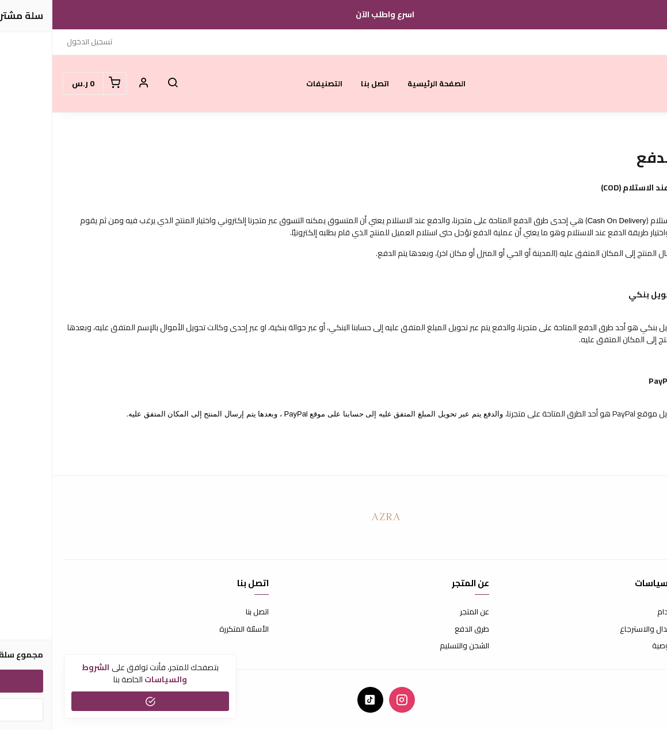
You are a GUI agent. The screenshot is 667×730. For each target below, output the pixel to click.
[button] (120, 83)
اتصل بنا (322, 83)
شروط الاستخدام (631, 612)
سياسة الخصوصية (628, 646)
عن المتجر (422, 612)
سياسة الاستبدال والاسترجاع (612, 629)
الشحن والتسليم (412, 646)
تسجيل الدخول (37, 41)
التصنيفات (272, 83)
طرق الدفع (419, 629)
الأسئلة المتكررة (191, 629)
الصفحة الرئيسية (384, 83)
